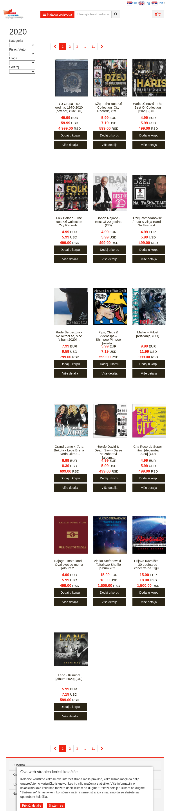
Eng (144, 3)
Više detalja (70, 145)
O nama (19, 765)
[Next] (102, 46)
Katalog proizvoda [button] (57, 14)
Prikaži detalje (31, 805)
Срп (157, 3)
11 (93, 46)
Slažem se (56, 805)
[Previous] (55, 46)
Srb (132, 3)
